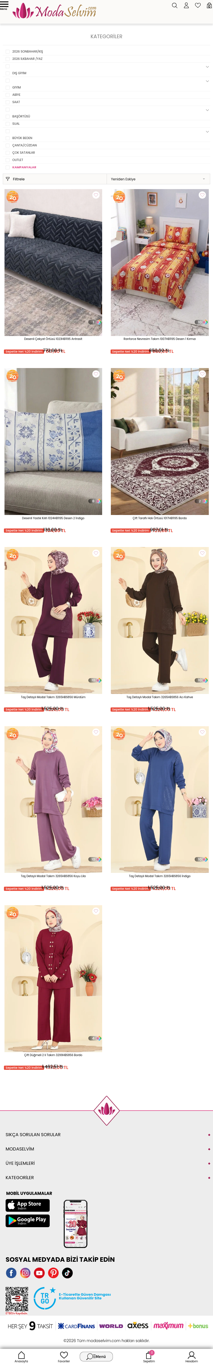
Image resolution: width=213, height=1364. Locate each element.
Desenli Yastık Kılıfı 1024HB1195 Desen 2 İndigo (53, 518)
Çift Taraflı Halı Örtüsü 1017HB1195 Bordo (160, 518)
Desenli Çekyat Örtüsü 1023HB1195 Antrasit (53, 339)
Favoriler (64, 1356)
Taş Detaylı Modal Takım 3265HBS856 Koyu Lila (53, 876)
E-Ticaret (89, 1337)
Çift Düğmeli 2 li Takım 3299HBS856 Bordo (53, 1055)
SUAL (16, 123)
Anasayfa (21, 1356)
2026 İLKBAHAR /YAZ (27, 58)
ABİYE (16, 94)
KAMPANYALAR (24, 167)
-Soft (75, 1337)
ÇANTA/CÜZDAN (24, 145)
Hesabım (191, 1356)
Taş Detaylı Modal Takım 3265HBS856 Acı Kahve (160, 697)
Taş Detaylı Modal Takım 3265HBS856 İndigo (160, 876)
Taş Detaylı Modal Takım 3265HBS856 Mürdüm (53, 697)
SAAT (16, 102)
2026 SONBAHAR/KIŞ (27, 51)
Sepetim (149, 1356)
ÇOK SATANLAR (23, 152)
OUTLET (17, 160)
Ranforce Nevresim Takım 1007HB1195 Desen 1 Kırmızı (160, 339)
